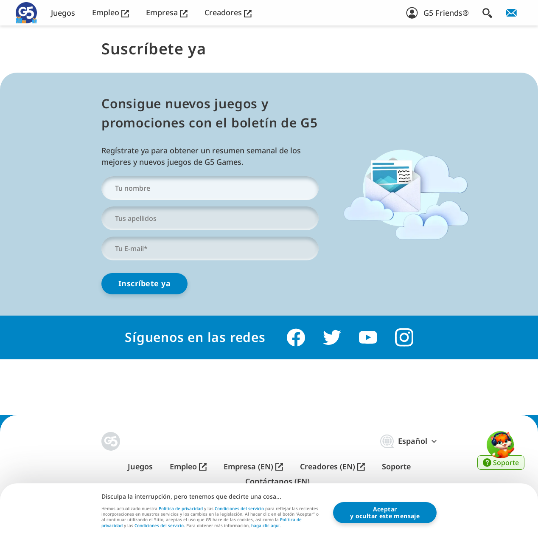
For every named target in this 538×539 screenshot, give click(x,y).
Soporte (396, 466)
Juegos (63, 12)
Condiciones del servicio (239, 508)
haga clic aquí (265, 525)
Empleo (110, 12)
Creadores (228, 12)
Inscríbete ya (144, 283)
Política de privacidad (181, 508)
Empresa (167, 12)
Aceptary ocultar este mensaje (385, 512)
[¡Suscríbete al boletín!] (511, 13)
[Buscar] (487, 13)
